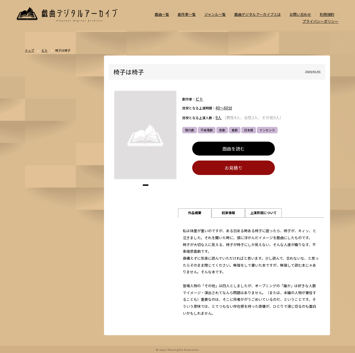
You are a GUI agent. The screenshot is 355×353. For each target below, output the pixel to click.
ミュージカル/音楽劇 (46, 286)
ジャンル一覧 (215, 14)
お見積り (233, 168)
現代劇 (189, 130)
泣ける (58, 276)
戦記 (35, 247)
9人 (218, 118)
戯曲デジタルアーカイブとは (257, 14)
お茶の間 (78, 257)
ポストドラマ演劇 (44, 189)
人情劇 (36, 199)
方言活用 (38, 228)
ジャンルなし (63, 208)
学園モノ (81, 228)
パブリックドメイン (45, 296)
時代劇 (52, 179)
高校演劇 (73, 286)
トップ (29, 50)
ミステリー (77, 218)
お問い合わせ (300, 14)
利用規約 (327, 14)
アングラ (62, 238)
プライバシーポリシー (320, 21)
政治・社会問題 (55, 247)
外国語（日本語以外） (62, 267)
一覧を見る (86, 164)
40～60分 (223, 108)
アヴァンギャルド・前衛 (48, 257)
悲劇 (222, 130)
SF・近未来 (39, 218)
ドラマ (67, 179)
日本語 (248, 130)
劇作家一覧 (187, 14)
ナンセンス (267, 130)
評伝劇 (79, 238)
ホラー (58, 218)
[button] (145, 185)
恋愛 (50, 199)
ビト (199, 99)
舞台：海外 (39, 208)
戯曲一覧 (162, 14)
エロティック (41, 238)
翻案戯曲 (84, 208)
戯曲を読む (233, 148)
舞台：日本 (67, 199)
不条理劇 (207, 130)
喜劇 (235, 130)
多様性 (73, 276)
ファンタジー (59, 228)
